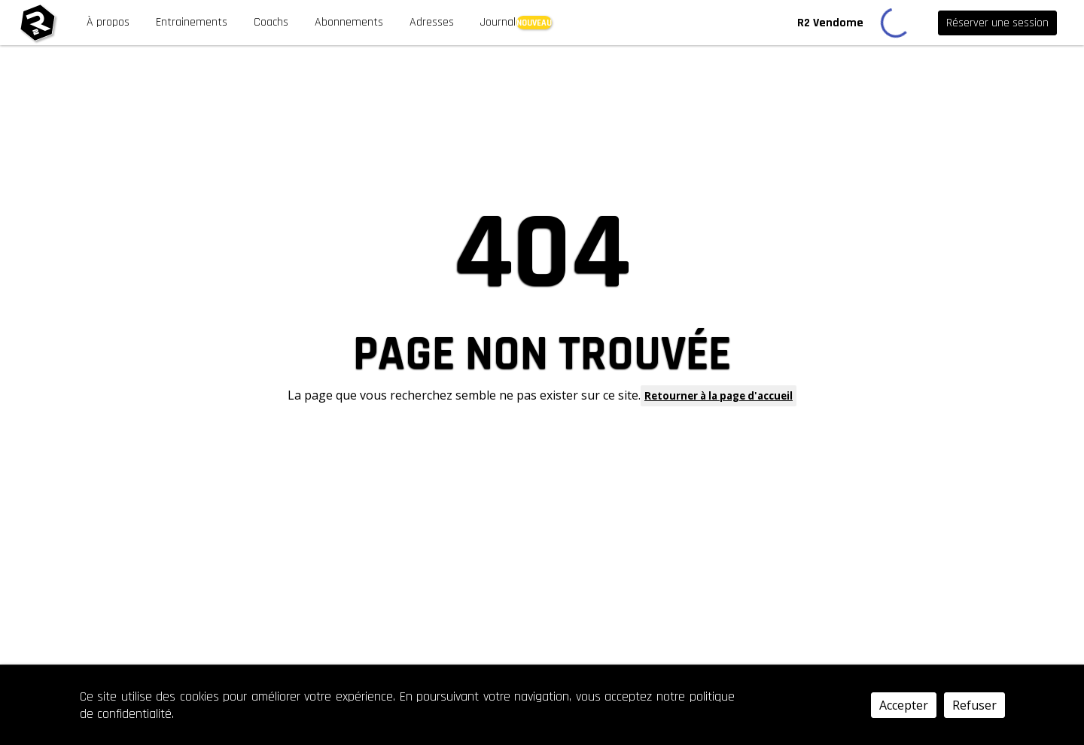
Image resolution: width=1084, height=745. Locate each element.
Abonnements (349, 22)
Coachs (271, 22)
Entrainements (191, 22)
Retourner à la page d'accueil (718, 396)
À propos (108, 22)
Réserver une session (997, 23)
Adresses (432, 22)
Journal (498, 22)
